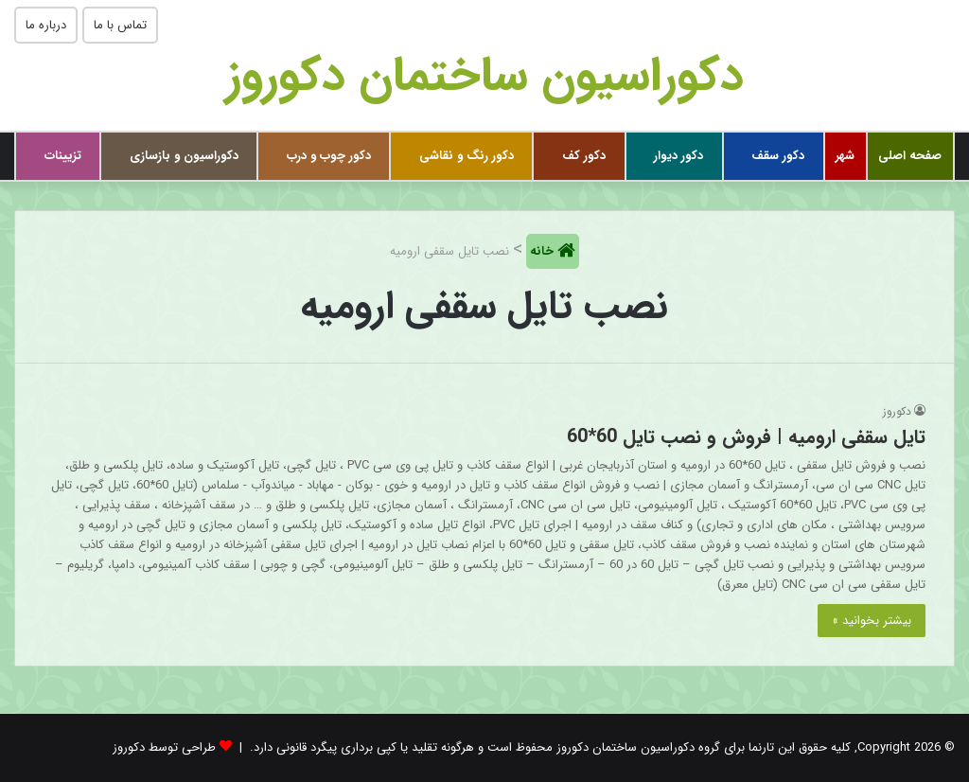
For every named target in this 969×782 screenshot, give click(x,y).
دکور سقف (777, 156)
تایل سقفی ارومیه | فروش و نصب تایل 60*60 (746, 437)
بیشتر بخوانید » (871, 621)
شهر (845, 156)
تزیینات (62, 156)
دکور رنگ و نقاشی (466, 156)
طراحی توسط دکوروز (164, 747)
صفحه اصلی (910, 156)
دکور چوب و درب (329, 156)
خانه (543, 251)
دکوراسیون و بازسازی (184, 156)
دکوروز (897, 411)
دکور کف (584, 156)
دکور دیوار (678, 156)
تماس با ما (120, 25)
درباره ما (46, 25)
